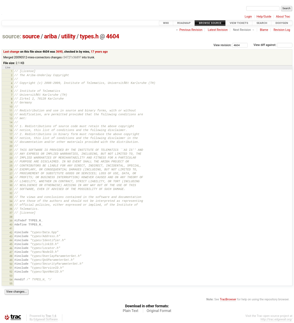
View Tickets (239, 22)
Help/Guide (264, 16)
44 (10, 240)
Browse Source (210, 22)
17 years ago (99, 51)
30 (10, 185)
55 (10, 283)
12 (10, 114)
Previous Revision (191, 30)
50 (10, 263)
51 (10, 267)
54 (10, 279)
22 (10, 153)
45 (10, 244)
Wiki (166, 22)
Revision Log (282, 30)
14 (10, 122)
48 (10, 256)
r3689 (76, 57)
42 (10, 232)
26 (10, 169)
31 (10, 189)
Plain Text (130, 311)
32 (10, 193)
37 (10, 212)
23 (10, 157)
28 (10, 177)
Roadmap (184, 22)
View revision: (223, 45)
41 (10, 228)
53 (10, 275)
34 (10, 201)
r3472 (66, 57)
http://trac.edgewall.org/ (276, 319)
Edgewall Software (45, 319)
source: (11, 36)
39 (10, 220)
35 (10, 204)
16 (10, 130)
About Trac (283, 16)
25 (10, 165)
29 (10, 181)
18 (10, 138)
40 (10, 224)
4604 (112, 36)
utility (68, 36)
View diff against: (273, 45)
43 (10, 236)
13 (10, 118)
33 (10, 197)
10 (10, 106)
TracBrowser (228, 299)
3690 (59, 51)
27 (10, 173)
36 (10, 208)
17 (10, 134)
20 (10, 146)
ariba (50, 36)
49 (10, 260)
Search (261, 22)
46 (10, 248)
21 (10, 149)
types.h (89, 36)
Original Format (159, 311)
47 (10, 252)
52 (10, 271)
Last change (11, 51)
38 (10, 216)
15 (10, 126)
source (31, 36)
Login (248, 16)
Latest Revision (218, 30)
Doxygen (281, 22)
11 (10, 110)
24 (10, 161)
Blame (264, 30)
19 (10, 142)
